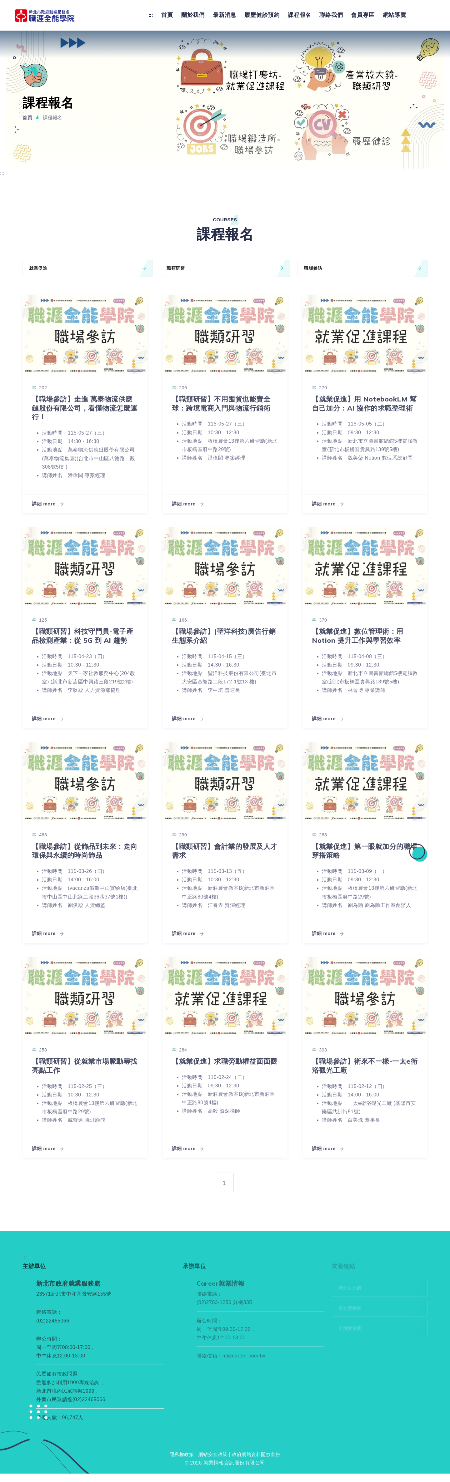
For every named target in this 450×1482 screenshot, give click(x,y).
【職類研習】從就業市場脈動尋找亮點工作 (82, 1074)
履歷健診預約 (262, 14)
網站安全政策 (212, 1463)
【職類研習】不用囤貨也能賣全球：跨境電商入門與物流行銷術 (222, 407)
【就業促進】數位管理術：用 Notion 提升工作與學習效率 (362, 635)
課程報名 (299, 14)
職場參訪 (362, 267)
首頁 (167, 14)
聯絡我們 (331, 14)
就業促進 (87, 267)
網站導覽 (394, 14)
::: (151, 14)
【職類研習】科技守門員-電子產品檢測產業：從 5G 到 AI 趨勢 (84, 639)
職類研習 (225, 267)
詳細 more (48, 503)
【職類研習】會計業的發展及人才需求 (222, 859)
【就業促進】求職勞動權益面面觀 (222, 1074)
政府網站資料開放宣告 (258, 1463)
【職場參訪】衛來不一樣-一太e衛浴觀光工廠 (363, 1074)
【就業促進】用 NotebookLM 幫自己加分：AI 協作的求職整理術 (364, 407)
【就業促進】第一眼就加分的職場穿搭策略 (362, 859)
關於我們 (193, 14)
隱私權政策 (179, 1463)
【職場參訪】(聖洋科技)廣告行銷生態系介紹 (225, 635)
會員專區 (362, 14)
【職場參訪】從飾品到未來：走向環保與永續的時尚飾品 (82, 859)
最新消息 (224, 14)
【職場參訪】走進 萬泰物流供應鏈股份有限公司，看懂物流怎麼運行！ (83, 407)
